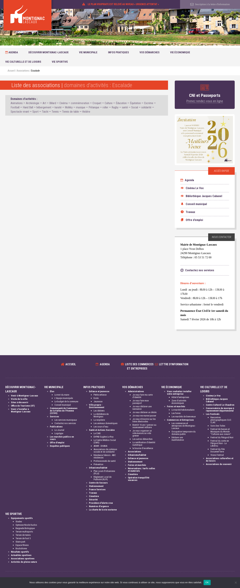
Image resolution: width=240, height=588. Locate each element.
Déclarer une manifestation (178, 438)
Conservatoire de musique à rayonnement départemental (220, 409)
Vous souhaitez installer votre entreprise (179, 392)
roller (105, 107)
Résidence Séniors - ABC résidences (105, 456)
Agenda (11, 52)
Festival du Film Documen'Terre (217, 450)
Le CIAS (97, 433)
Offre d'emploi (57, 442)
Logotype (58, 433)
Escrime (148, 103)
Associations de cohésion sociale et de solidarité (105, 450)
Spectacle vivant (20, 111)
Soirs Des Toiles (217, 425)
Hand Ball (28, 107)
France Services (97, 489)
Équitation (135, 103)
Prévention (98, 464)
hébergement (43, 107)
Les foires (176, 413)
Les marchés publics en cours (62, 438)
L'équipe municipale (63, 398)
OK (207, 582)
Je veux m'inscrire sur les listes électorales (144, 420)
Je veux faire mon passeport (140, 401)
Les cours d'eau (101, 426)
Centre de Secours (98, 482)
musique (80, 107)
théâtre (86, 111)
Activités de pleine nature (24, 562)
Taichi (45, 111)
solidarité (146, 107)
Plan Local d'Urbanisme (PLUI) (104, 472)
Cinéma (63, 103)
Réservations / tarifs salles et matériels (141, 469)
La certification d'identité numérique (143, 443)
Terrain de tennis (23, 535)
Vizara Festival (217, 455)
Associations (23, 70)
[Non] (235, 582)
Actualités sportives (21, 555)
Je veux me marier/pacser (144, 415)
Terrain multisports (24, 531)
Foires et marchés (137, 465)
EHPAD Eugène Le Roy (103, 436)
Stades (19, 521)
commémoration (80, 103)
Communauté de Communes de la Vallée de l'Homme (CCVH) (63, 410)
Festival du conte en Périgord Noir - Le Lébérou (219, 443)
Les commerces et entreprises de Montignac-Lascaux (183, 426)
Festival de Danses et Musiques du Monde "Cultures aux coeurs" (220, 431)
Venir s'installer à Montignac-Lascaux (20, 410)
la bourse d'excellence (142, 448)
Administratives (136, 391)
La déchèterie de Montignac (101, 415)
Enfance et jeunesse (99, 391)
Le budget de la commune (66, 401)
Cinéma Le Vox (213, 395)
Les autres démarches (142, 439)
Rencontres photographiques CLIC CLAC (220, 420)
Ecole (96, 398)
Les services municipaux (65, 420)
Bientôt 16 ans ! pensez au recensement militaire (144, 426)
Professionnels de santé (104, 461)
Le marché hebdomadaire (183, 409)
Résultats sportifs (20, 551)
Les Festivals (212, 414)
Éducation (121, 103)
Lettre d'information (173, 364)
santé (125, 107)
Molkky (69, 107)
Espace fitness (22, 545)
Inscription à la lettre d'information (210, 4)
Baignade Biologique (25, 528)
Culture (108, 103)
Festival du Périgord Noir (221, 437)
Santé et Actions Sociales (102, 430)
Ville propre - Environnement (96, 406)
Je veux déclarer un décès (144, 412)
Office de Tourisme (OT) (23, 405)
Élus (52, 391)
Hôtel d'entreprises (180, 397)
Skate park (20, 541)
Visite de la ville (19, 399)
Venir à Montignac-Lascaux (24, 395)
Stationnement (96, 486)
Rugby (115, 107)
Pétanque (94, 107)
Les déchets (99, 410)
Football (15, 107)
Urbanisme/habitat (98, 467)
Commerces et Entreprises (180, 420)
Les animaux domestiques (105, 423)
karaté (58, 107)
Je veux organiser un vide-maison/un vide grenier (142, 433)
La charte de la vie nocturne (103, 509)
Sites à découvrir (19, 402)
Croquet (96, 103)
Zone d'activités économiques (179, 401)
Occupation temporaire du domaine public (184, 432)
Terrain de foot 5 (23, 538)
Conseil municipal (62, 405)
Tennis (55, 111)
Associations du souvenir (219, 464)
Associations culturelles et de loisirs (219, 459)
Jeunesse (98, 401)
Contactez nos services (65, 423)
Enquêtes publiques (60, 446)
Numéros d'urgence (99, 506)
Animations (17, 103)
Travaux (93, 493)
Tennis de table (70, 111)
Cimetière (94, 496)
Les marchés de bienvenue (184, 416)
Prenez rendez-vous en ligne (204, 101)
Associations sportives (22, 558)
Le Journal (59, 430)
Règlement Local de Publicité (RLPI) (102, 478)
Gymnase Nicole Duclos (26, 525)
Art (44, 103)
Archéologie (32, 103)
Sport (35, 111)
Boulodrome (21, 548)
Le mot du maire (61, 394)
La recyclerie (99, 420)
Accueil (11, 70)
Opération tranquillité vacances (138, 478)
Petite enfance (100, 394)
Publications (56, 426)
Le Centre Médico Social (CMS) (105, 441)
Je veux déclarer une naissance (142, 407)
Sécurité (93, 499)
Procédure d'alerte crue (101, 503)
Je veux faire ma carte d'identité (142, 396)
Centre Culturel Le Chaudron (220, 405)
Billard (52, 103)
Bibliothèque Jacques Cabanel (217, 400)
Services (54, 416)
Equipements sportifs (22, 518)
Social (134, 107)
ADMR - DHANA (100, 446)
